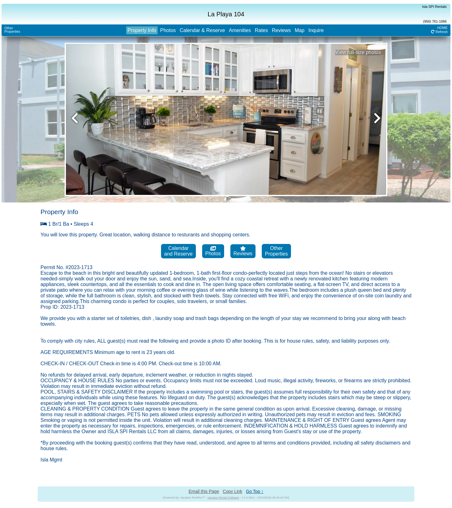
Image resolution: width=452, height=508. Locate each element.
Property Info (141, 30)
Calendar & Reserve (202, 30)
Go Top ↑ (255, 491)
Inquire (316, 30)
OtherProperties (12, 29)
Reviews (281, 30)
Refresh (439, 32)
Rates (261, 30)
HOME (442, 28)
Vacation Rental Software (223, 497)
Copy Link (232, 491)
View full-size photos (358, 52)
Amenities (240, 30)
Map (299, 30)
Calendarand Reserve (178, 251)
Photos (168, 30)
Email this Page (204, 491)
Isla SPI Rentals (434, 6)
